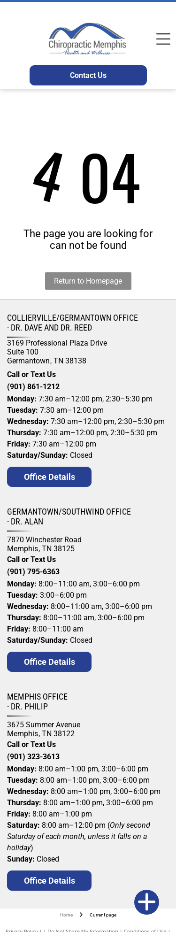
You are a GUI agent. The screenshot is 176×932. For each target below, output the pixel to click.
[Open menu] (163, 39)
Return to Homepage (88, 281)
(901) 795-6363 (33, 571)
